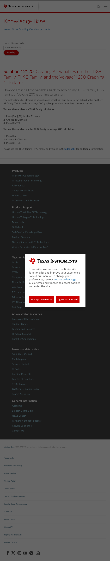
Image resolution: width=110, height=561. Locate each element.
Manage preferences (41, 299)
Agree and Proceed (68, 299)
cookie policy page (65, 279)
